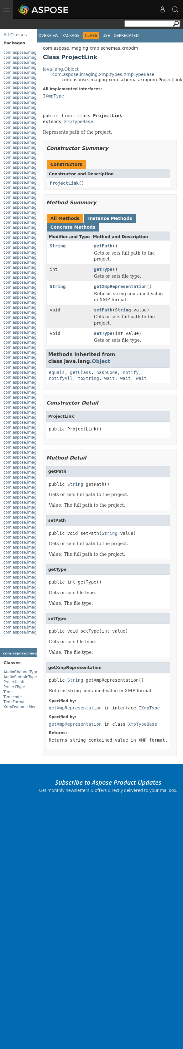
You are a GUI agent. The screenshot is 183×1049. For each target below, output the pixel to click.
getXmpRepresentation (120, 286)
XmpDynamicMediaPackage (29, 707)
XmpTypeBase (78, 121)
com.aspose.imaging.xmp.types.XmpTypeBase (103, 74)
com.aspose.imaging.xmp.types (33, 582)
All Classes (15, 34)
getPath (103, 245)
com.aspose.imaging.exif (26, 97)
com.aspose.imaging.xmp (27, 542)
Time (8, 692)
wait (109, 378)
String (58, 245)
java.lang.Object (61, 69)
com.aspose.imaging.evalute (30, 92)
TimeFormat (14, 702)
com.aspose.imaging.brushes (30, 67)
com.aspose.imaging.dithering (31, 87)
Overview (49, 35)
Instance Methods (110, 218)
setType (103, 333)
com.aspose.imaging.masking (31, 492)
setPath (103, 309)
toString (88, 378)
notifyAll (61, 378)
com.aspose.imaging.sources (30, 537)
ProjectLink (13, 682)
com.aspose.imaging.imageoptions (36, 482)
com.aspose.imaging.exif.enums (33, 102)
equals (57, 372)
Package (71, 35)
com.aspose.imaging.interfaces (32, 487)
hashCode (107, 372)
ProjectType (14, 687)
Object (101, 361)
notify (131, 372)
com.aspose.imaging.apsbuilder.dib (36, 57)
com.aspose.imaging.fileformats (33, 112)
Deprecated (126, 35)
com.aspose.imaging (22, 52)
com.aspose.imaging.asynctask (32, 62)
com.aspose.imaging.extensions (33, 107)
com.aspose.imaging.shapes (30, 527)
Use (106, 35)
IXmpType (53, 95)
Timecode (12, 697)
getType (103, 269)
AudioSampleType (20, 677)
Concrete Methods (73, 227)
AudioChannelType (20, 672)
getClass (80, 372)
